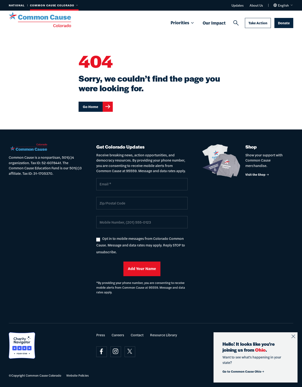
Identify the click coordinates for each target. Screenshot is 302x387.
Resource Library (163, 334)
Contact (137, 334)
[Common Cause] (46, 19)
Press (100, 334)
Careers (118, 334)
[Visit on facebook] (101, 351)
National (17, 5)
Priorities (183, 22)
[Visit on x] (130, 351)
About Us (256, 5)
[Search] (236, 23)
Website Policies (77, 375)
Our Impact (214, 23)
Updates (237, 5)
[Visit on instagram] (115, 351)
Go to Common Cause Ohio (243, 371)
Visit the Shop (257, 174)
